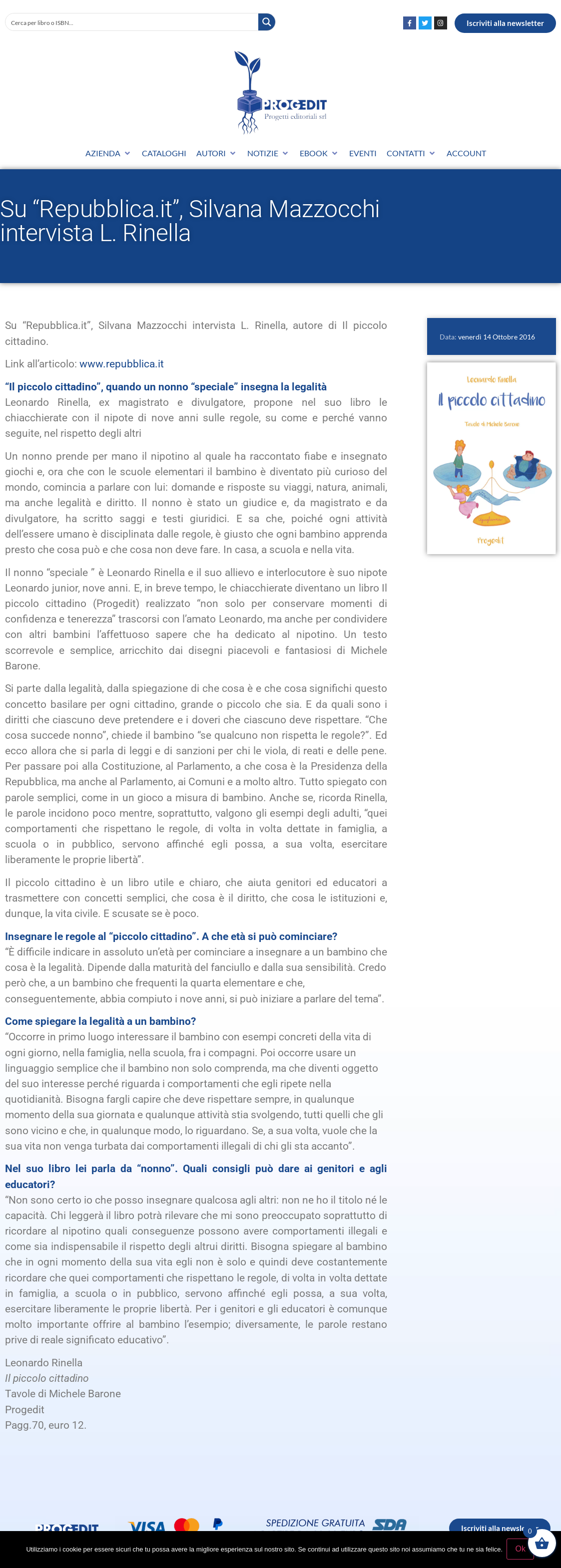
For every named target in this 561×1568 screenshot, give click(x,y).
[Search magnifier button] (266, 21)
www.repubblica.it (121, 364)
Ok (521, 1550)
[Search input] (132, 22)
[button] (108, 153)
